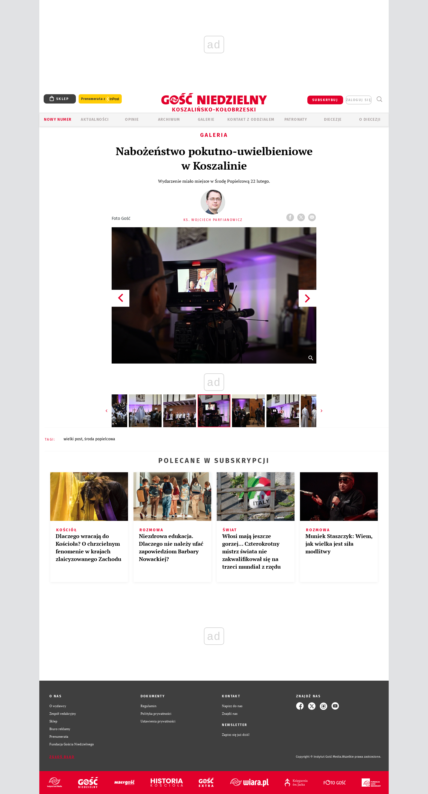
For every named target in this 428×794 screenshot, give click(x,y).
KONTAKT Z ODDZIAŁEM (251, 119)
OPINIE (132, 119)
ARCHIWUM (169, 119)
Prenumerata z (100, 99)
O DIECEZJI (370, 119)
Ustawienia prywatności (158, 721)
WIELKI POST (73, 439)
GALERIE (206, 119)
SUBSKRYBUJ (325, 100)
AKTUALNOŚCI (95, 119)
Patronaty (295, 119)
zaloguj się (358, 100)
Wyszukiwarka (379, 99)
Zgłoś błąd (62, 757)
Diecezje (333, 119)
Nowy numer (58, 119)
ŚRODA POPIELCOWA (99, 439)
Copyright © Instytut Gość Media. (319, 756)
